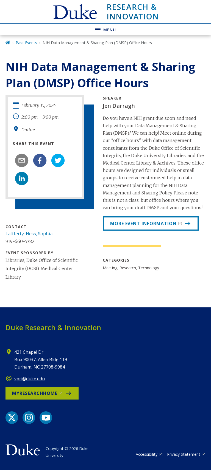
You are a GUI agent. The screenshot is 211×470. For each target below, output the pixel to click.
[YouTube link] (46, 417)
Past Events (26, 42)
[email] (22, 160)
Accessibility (146, 454)
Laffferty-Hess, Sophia (28, 233)
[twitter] (58, 160)
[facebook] (40, 160)
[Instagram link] (29, 417)
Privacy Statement (183, 454)
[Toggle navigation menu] (105, 29)
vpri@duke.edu (29, 379)
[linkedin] (22, 178)
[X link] (11, 417)
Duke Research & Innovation (53, 327)
